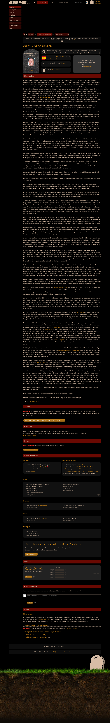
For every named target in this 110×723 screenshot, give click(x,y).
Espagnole (43, 467)
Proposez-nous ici (71, 628)
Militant (72, 471)
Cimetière (42, 2)
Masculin (32, 471)
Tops (51, 2)
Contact (74, 652)
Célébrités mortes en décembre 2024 (37, 637)
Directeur (87, 467)
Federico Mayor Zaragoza (62, 34)
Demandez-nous (31, 554)
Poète (96, 471)
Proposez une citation (29, 435)
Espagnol (49, 57)
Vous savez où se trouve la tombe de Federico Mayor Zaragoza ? (44, 420)
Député (81, 467)
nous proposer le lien (44, 619)
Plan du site (67, 652)
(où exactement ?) (56, 69)
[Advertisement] (62, 19)
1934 (63, 57)
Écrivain (92, 467)
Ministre (77, 471)
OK (62, 41)
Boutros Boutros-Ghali (60, 287)
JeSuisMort (18, 2)
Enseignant (68, 469)
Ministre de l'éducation (87, 471)
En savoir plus (77, 39)
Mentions (59, 652)
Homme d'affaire (77, 469)
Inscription (98, 1)
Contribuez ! (87, 66)
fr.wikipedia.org (33, 401)
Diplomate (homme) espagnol (44, 34)
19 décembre (52, 59)
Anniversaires (63, 2)
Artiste (77, 467)
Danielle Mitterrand (44, 97)
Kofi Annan (80, 312)
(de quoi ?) (63, 63)
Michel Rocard (76, 350)
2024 (57, 59)
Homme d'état (86, 469)
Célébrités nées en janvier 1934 (35, 635)
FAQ (54, 652)
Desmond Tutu (49, 329)
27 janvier (59, 57)
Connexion (98, 3)
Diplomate (80, 465)
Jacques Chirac (40, 362)
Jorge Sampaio (59, 340)
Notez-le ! (31, 70)
